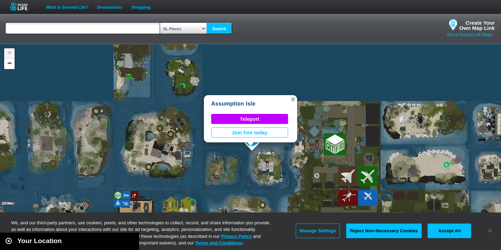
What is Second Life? (67, 6)
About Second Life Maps (469, 34)
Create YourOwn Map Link (477, 25)
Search (219, 28)
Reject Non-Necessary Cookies (384, 230)
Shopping (140, 6)
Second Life (23, 6)
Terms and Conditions (218, 242)
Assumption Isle (233, 104)
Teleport (250, 119)
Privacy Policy (236, 236)
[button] (293, 99)
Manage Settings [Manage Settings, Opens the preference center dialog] (318, 230)
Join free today (250, 132)
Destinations (109, 6)
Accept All (449, 230)
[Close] (490, 230)
